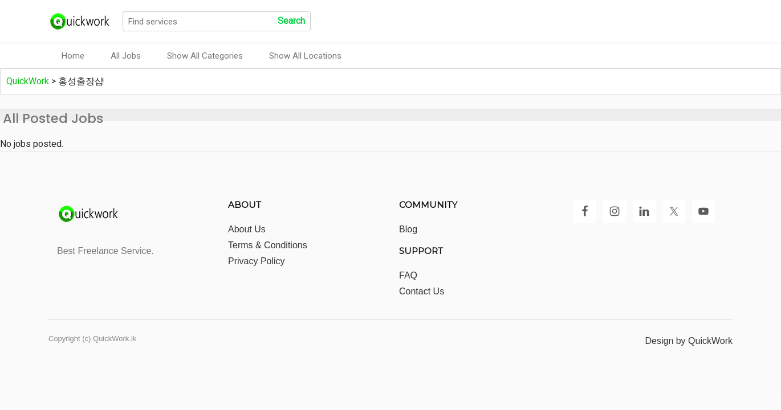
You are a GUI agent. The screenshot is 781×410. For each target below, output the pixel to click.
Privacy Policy (256, 261)
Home (73, 56)
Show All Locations (305, 56)
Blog (408, 229)
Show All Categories (205, 56)
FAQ (408, 275)
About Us (247, 229)
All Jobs (126, 56)
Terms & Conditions (267, 245)
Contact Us (421, 291)
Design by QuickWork (689, 341)
